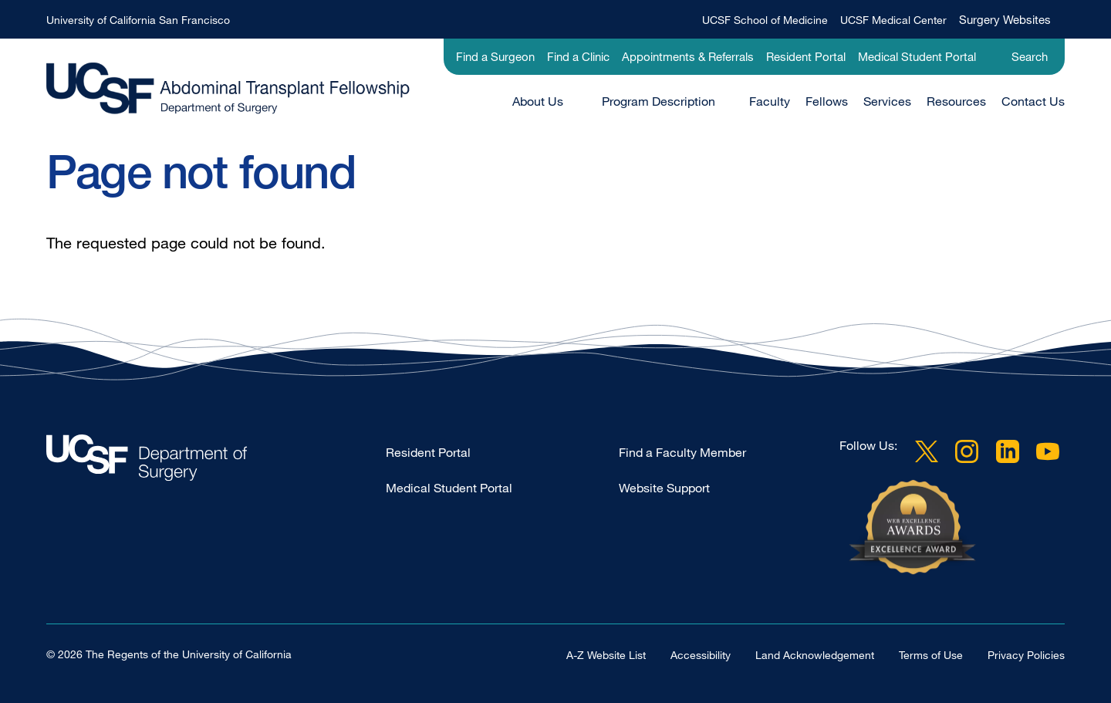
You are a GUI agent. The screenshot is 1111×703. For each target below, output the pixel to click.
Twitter (927, 451)
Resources (956, 101)
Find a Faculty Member (682, 452)
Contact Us (1033, 101)
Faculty (769, 101)
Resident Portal (806, 56)
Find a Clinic (578, 56)
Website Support (664, 487)
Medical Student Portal (917, 56)
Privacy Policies (1026, 654)
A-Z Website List (606, 654)
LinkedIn (1008, 451)
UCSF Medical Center (893, 19)
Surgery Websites (1005, 19)
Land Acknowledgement (814, 654)
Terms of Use (931, 654)
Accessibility (700, 654)
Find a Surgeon (495, 56)
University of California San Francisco (138, 19)
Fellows (826, 101)
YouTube (1048, 451)
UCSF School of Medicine (765, 19)
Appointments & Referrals (688, 56)
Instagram (967, 451)
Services (887, 101)
